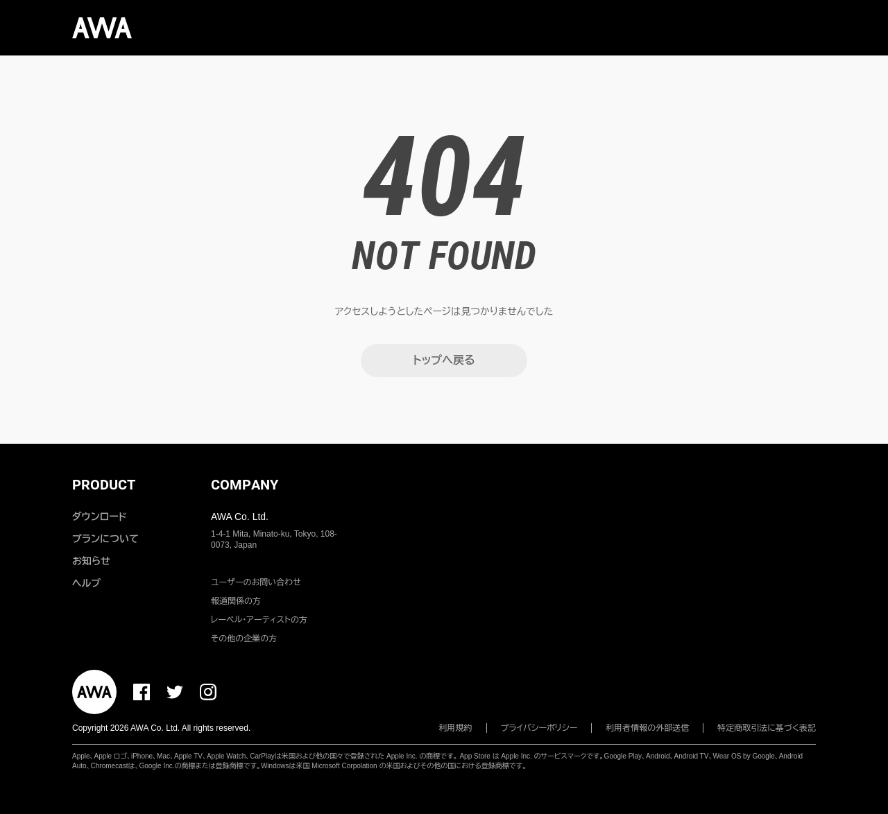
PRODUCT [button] (103, 484)
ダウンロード (99, 516)
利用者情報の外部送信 (647, 728)
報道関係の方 (236, 601)
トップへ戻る (444, 360)
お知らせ (91, 560)
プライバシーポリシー (539, 728)
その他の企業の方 (244, 638)
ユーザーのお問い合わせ (256, 582)
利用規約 (455, 728)
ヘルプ (86, 583)
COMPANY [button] (244, 484)
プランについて (105, 538)
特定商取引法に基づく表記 (766, 728)
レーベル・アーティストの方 (259, 620)
